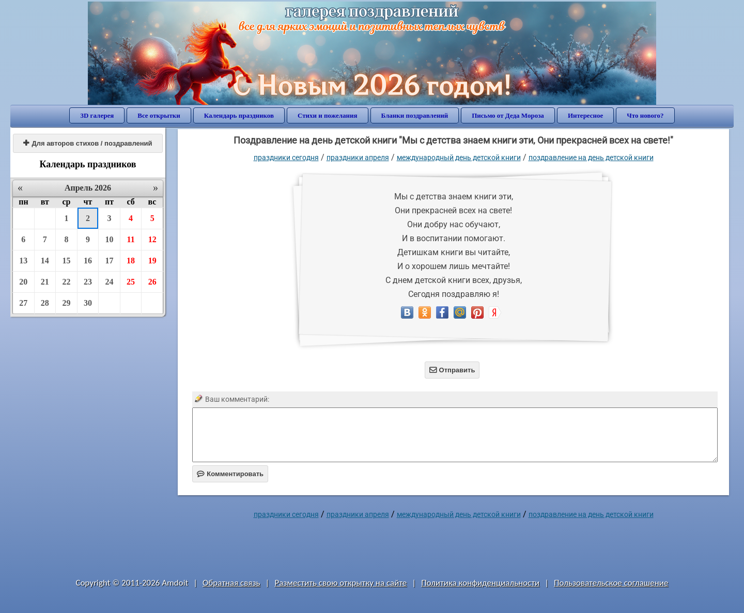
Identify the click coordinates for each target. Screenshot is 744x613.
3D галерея (97, 115)
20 (23, 281)
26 (152, 281)
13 (23, 260)
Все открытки (158, 115)
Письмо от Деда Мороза (508, 115)
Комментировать (230, 474)
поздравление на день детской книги (591, 157)
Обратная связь (231, 582)
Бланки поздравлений (414, 115)
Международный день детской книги (459, 157)
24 (109, 281)
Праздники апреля (358, 157)
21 (45, 281)
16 (88, 260)
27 (23, 302)
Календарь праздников (239, 115)
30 (88, 302)
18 (131, 260)
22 (66, 281)
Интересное (585, 115)
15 (66, 260)
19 (152, 260)
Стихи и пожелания (328, 115)
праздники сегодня (286, 157)
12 (152, 239)
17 (109, 260)
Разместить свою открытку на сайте (340, 582)
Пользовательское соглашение (611, 582)
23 (88, 281)
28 (45, 302)
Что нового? (645, 115)
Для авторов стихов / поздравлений (87, 143)
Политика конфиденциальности (480, 582)
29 (66, 302)
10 (109, 239)
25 (131, 281)
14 (45, 260)
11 (131, 239)
